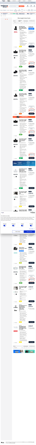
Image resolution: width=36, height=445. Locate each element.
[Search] (16, 6)
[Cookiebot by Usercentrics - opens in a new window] (31, 212)
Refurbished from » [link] (31, 44)
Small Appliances (19, 10)
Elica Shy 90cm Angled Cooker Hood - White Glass (23, 287)
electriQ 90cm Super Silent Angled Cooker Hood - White (22, 267)
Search (22, 6)
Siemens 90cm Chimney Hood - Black (23, 248)
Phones (24, 10)
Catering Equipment (28, 10)
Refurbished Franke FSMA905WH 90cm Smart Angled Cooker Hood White (22, 328)
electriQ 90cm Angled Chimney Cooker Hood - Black (23, 71)
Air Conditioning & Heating (15, 10)
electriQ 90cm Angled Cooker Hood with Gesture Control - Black (22, 140)
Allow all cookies (29, 231)
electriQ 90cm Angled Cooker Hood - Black (22, 120)
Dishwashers (11, 10)
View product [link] (31, 46)
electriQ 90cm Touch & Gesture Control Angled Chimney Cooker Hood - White (23, 170)
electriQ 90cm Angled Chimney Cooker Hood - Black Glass (23, 94)
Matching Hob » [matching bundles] (31, 64)
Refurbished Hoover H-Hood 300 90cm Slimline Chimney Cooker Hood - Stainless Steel (23, 307)
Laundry (8, 10)
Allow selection (17, 231)
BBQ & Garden (32, 10)
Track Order (31, 6)
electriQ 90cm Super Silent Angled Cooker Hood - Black (22, 51)
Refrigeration (5, 10)
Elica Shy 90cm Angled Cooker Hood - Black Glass (23, 192)
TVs (26, 10)
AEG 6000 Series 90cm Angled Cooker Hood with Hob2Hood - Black (23, 28)
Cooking (1, 10)
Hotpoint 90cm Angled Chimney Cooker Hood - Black (23, 211)
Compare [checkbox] (16, 90)
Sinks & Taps (22, 10)
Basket (34, 6)
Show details (31, 228)
